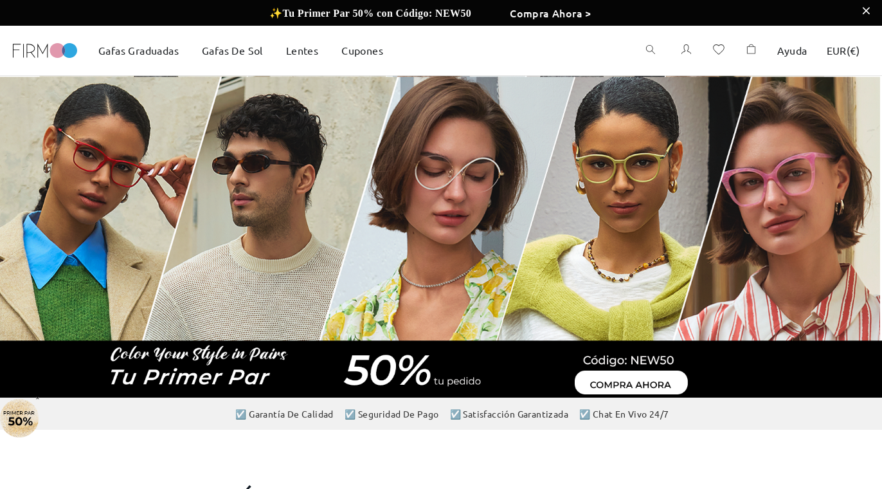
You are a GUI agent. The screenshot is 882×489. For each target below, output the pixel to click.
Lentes (302, 50)
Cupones (362, 50)
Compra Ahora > (550, 13)
